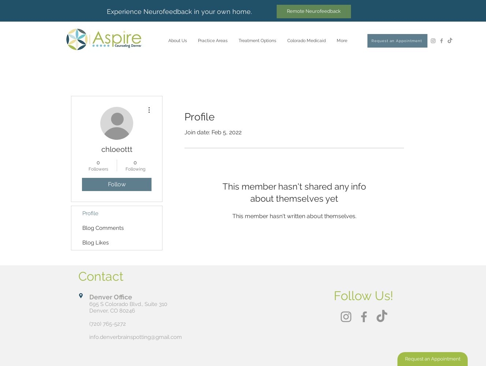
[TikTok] (450, 41)
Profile (90, 213)
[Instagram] (433, 41)
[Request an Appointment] (397, 41)
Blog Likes (95, 242)
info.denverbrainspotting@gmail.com (135, 337)
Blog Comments (103, 228)
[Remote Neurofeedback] (314, 11)
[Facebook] (441, 41)
